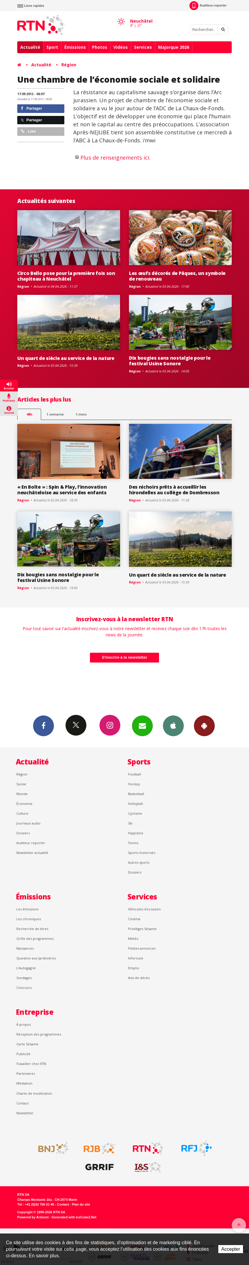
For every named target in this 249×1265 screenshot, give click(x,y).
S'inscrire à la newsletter (124, 657)
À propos (23, 1024)
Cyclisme (135, 813)
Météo (133, 938)
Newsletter (25, 1113)
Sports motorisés (141, 853)
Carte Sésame (27, 1044)
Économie (24, 803)
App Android (204, 725)
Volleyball (135, 803)
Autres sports (138, 862)
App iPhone (173, 725)
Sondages (24, 978)
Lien (28, 131)
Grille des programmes (35, 938)
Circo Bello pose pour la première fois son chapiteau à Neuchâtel (66, 276)
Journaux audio (28, 823)
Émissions (75, 47)
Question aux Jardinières (36, 958)
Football (134, 774)
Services (143, 47)
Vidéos (120, 47)
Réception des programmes (38, 1034)
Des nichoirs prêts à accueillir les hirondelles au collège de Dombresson (174, 490)
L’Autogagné (26, 968)
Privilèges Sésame (142, 929)
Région (68, 64)
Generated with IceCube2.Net (74, 1217)
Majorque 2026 (173, 47)
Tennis (133, 843)
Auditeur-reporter (208, 5)
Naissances (25, 948)
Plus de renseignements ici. (115, 157)
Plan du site (81, 1204)
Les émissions (27, 909)
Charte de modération (34, 1093)
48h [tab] (29, 414)
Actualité (30, 47)
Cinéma (134, 919)
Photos (99, 47)
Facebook (43, 725)
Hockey (134, 784)
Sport (52, 47)
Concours (24, 987)
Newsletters (142, 725)
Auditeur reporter (30, 843)
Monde (22, 794)
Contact (22, 1103)
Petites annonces (141, 948)
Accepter (230, 1249)
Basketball (136, 794)
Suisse (21, 784)
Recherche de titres (32, 929)
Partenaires (25, 1073)
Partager (31, 108)
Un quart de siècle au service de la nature (65, 358)
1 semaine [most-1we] (55, 414)
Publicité (23, 1054)
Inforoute (135, 958)
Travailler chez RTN (31, 1064)
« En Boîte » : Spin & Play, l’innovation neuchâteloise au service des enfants (62, 490)
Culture (22, 813)
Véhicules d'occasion (144, 909)
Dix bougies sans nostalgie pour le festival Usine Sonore (169, 361)
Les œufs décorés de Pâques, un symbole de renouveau (177, 276)
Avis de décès (139, 978)
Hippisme (135, 833)
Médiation (24, 1083)
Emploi (133, 968)
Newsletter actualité (32, 853)
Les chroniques (28, 919)
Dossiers (23, 833)
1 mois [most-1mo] (81, 414)
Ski (130, 823)
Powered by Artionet (33, 1217)
